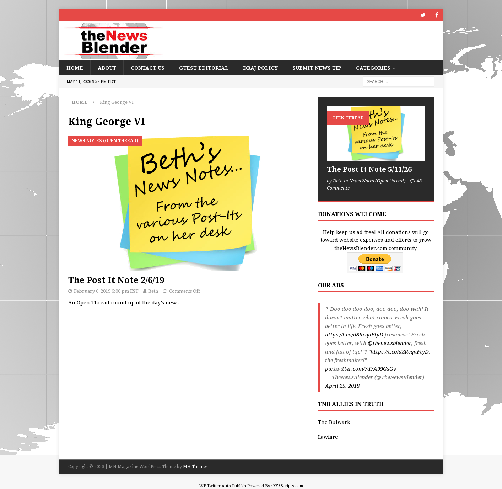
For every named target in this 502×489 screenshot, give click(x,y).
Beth (153, 291)
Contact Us (147, 68)
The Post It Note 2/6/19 (116, 280)
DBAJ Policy (260, 68)
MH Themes (195, 466)
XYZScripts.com (288, 486)
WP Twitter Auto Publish (222, 486)
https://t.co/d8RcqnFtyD (354, 334)
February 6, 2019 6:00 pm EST (106, 291)
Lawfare (328, 437)
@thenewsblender (389, 343)
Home (74, 68)
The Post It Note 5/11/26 (369, 169)
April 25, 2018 (342, 386)
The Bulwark (334, 422)
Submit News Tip (316, 68)
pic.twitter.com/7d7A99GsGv (360, 369)
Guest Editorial (203, 68)
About (107, 68)
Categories (373, 68)
